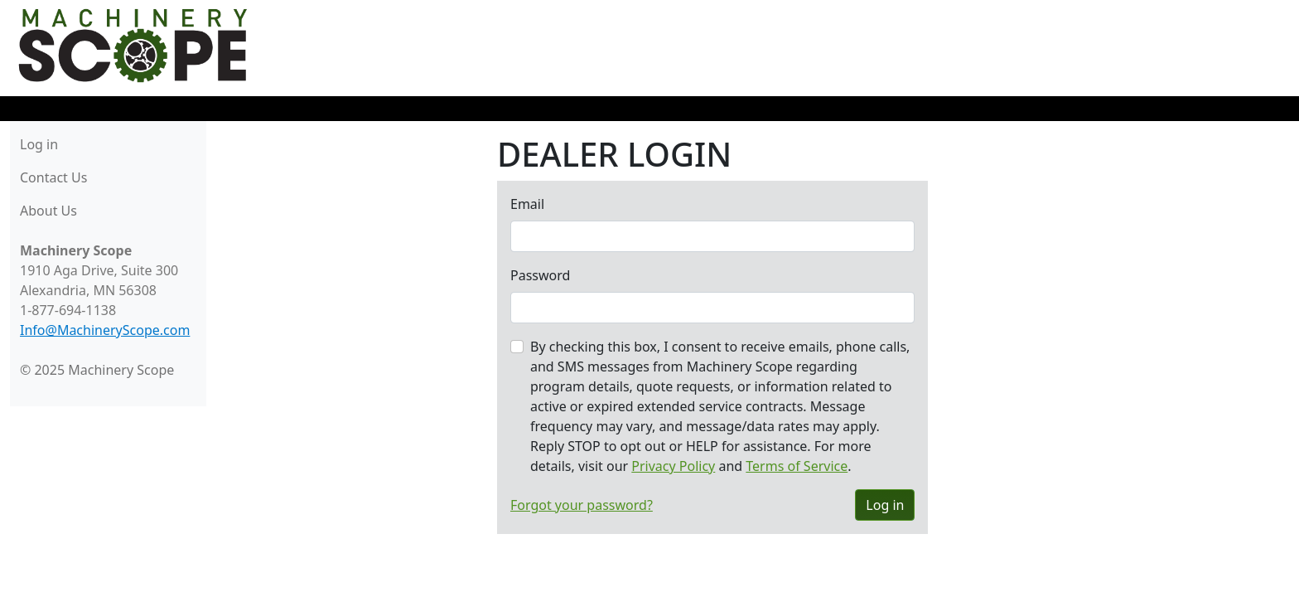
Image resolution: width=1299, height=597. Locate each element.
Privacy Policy (673, 466)
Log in (39, 144)
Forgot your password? (581, 505)
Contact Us (53, 177)
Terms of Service (796, 466)
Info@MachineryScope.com (105, 330)
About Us (48, 210)
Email (527, 204)
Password (540, 275)
